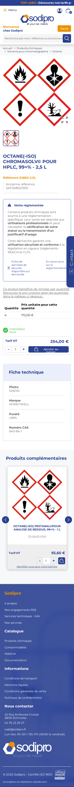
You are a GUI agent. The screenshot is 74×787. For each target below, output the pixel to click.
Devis (64, 28)
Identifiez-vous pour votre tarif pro (37, 566)
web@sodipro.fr (15, 729)
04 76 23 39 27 (14, 723)
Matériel (10, 653)
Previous (5, 519)
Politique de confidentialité (23, 698)
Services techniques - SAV (22, 616)
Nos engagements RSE (20, 610)
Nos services (13, 622)
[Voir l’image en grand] (64, 120)
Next (68, 519)
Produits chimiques (18, 641)
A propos (11, 603)
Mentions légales (16, 685)
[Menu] (5, 10)
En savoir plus (37, 536)
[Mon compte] (59, 10)
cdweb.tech (40, 781)
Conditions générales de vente (25, 691)
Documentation (16, 660)
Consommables (15, 647)
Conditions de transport (21, 678)
